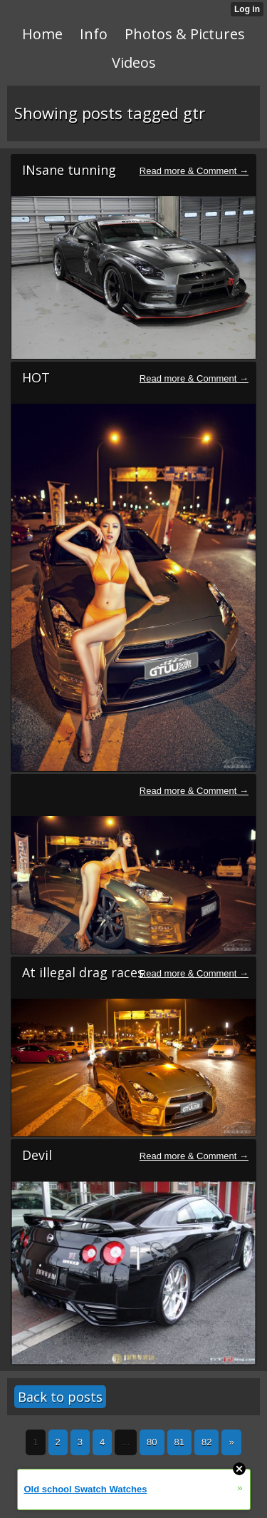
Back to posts (60, 1396)
